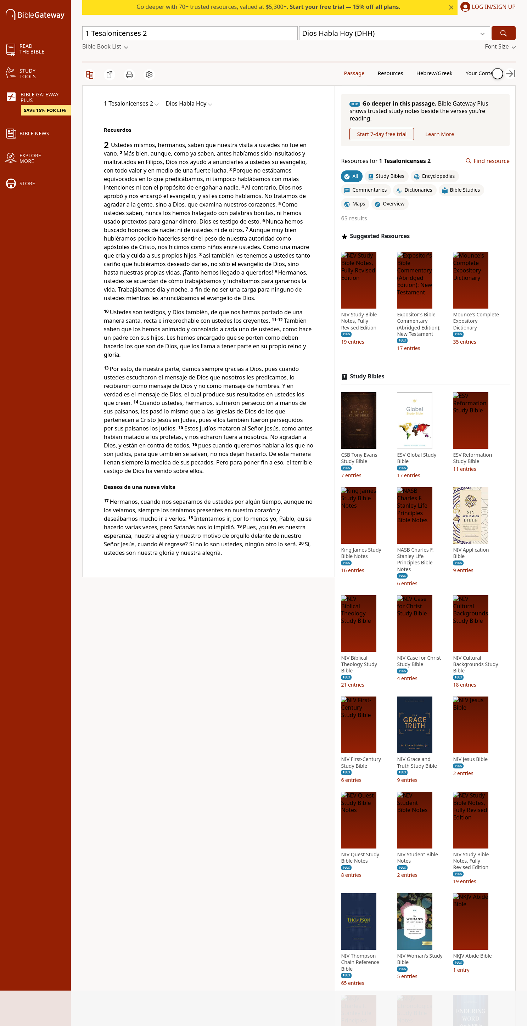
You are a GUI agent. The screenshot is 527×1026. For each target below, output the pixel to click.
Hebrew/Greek (404, 73)
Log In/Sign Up (494, 7)
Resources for (394, 178)
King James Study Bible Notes (425, 672)
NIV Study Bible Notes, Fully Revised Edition (367, 338)
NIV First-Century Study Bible (425, 976)
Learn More (447, 151)
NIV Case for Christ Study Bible (427, 875)
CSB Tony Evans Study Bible (367, 577)
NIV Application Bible (423, 767)
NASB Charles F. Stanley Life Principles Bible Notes (367, 774)
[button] (487, 7)
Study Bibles (375, 495)
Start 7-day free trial (390, 151)
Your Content (444, 73)
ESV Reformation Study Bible (368, 672)
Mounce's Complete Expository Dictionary (372, 446)
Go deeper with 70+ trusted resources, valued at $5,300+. (268, 7)
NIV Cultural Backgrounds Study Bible (371, 980)
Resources (363, 73)
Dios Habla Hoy (124, 595)
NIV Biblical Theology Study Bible (367, 878)
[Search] (504, 33)
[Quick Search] (190, 33)
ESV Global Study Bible (424, 577)
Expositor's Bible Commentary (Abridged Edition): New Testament (426, 342)
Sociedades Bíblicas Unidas (192, 608)
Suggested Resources (388, 254)
